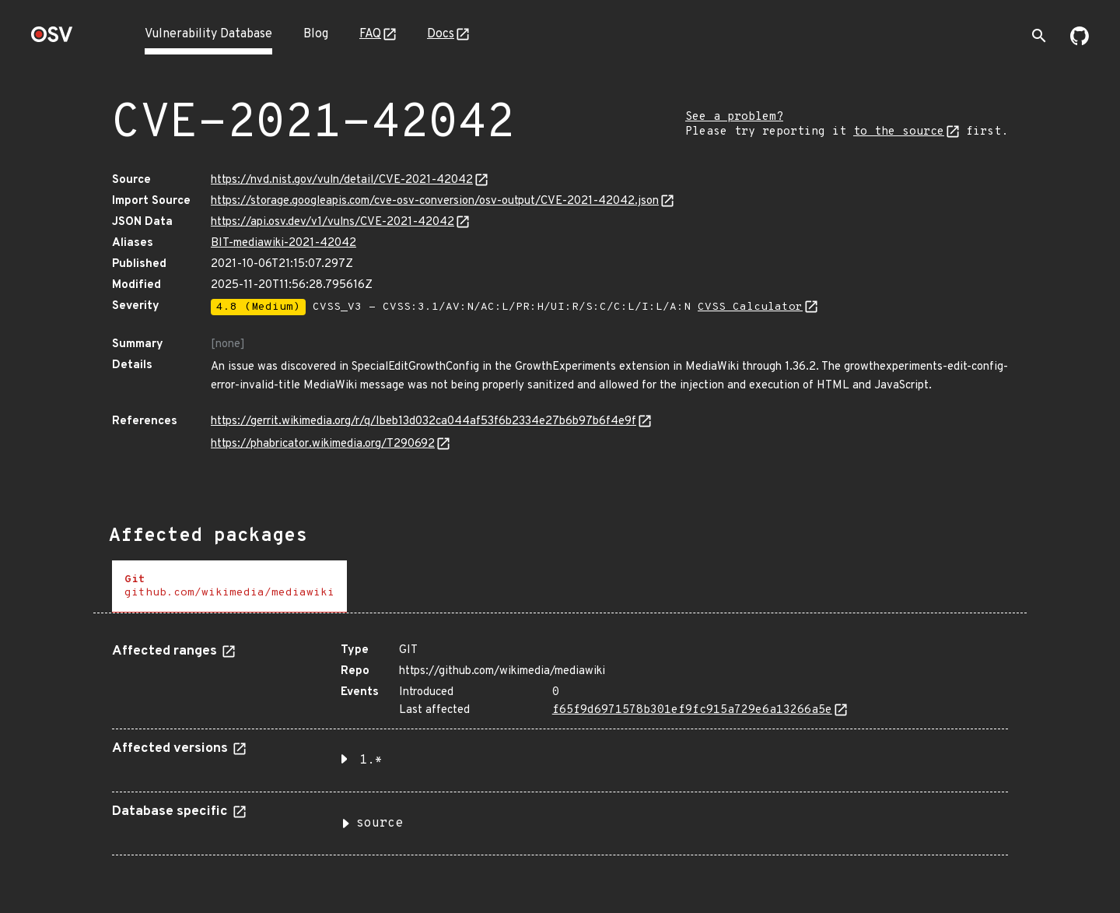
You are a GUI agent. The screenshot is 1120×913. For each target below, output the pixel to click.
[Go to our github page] (1079, 42)
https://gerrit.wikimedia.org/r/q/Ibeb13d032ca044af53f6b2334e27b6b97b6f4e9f (423, 421)
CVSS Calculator (750, 307)
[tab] (229, 586)
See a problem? (734, 117)
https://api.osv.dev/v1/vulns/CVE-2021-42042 (332, 222)
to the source (898, 132)
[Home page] (52, 39)
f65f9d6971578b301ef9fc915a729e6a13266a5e (692, 710)
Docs (440, 34)
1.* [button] (371, 760)
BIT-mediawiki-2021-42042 (283, 243)
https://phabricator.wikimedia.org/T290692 (323, 444)
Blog (315, 34)
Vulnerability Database (208, 34)
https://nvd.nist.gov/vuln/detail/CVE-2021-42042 (342, 180)
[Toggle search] (1039, 35)
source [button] (379, 823)
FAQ (370, 34)
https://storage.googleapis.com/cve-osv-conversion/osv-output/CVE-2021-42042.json (435, 201)
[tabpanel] (560, 743)
